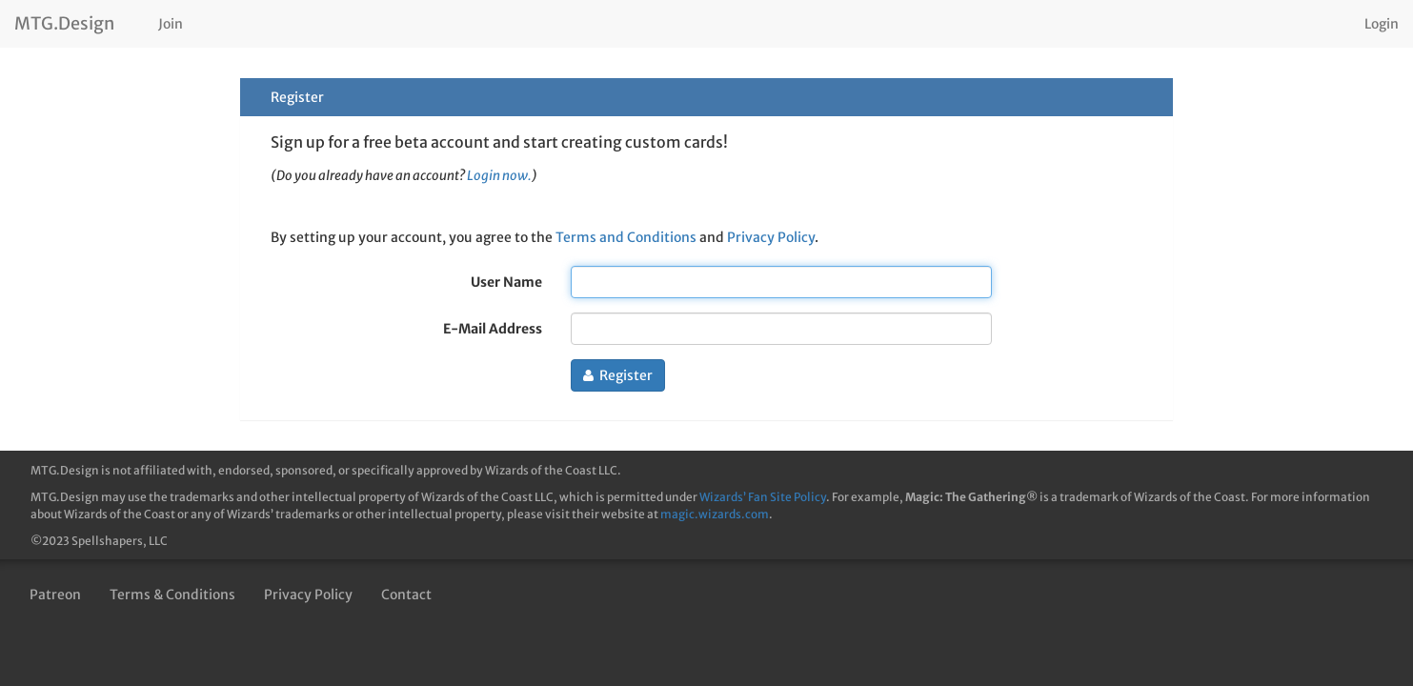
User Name (506, 282)
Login (1381, 23)
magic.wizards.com (714, 514)
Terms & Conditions (172, 594)
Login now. (499, 176)
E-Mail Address (492, 328)
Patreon (55, 594)
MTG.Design (64, 23)
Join (170, 23)
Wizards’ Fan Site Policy (762, 497)
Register (618, 375)
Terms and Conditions (625, 237)
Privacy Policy (771, 237)
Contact (406, 594)
